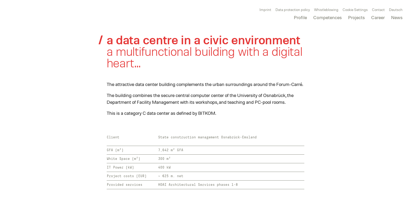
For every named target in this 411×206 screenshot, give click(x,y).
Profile (300, 17)
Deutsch (396, 9)
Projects (356, 17)
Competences (327, 17)
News (397, 17)
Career (378, 17)
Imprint (265, 9)
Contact (378, 9)
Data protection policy (292, 9)
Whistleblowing (326, 9)
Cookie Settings (355, 9)
